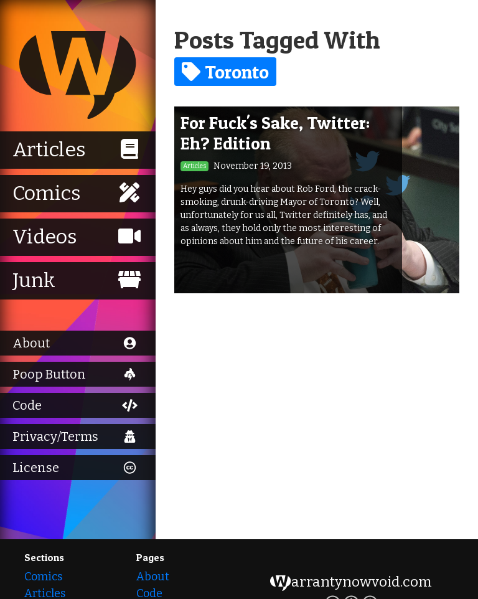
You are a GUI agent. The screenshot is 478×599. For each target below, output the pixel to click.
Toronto (225, 71)
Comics (43, 576)
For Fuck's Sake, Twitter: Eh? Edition (275, 133)
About (152, 576)
